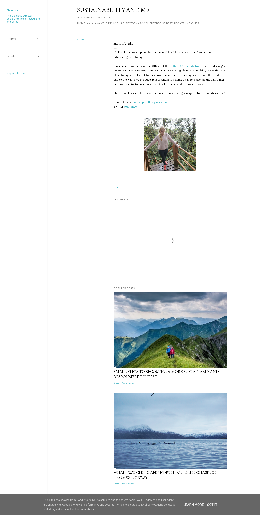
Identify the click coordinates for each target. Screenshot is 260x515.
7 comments (128, 383)
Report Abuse (16, 73)
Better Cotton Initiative (185, 66)
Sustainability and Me (113, 10)
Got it (212, 505)
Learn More (193, 505)
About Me (94, 23)
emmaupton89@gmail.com (150, 102)
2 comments (128, 483)
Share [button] (80, 39)
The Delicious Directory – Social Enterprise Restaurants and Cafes (150, 23)
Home (81, 23)
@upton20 (130, 106)
